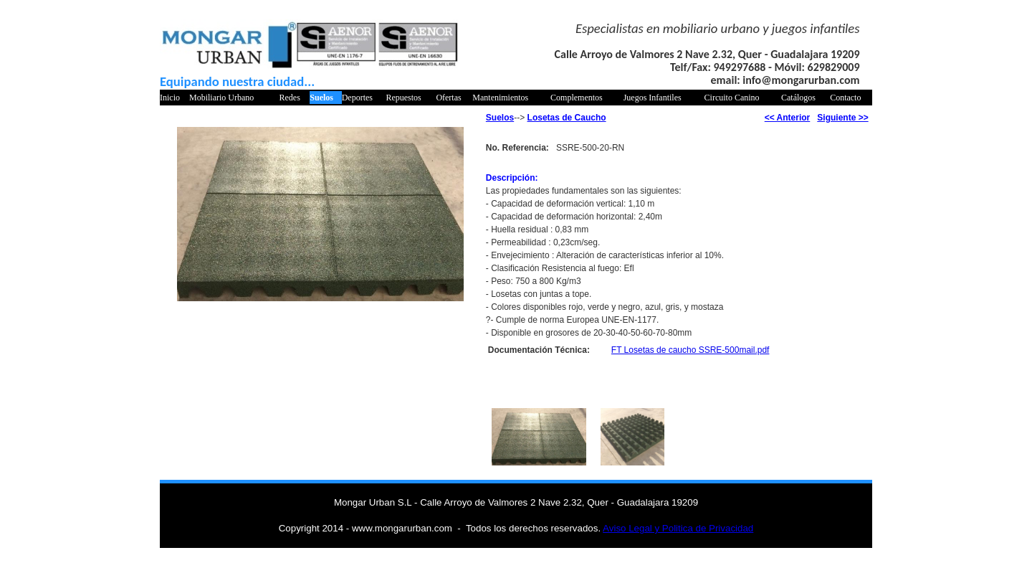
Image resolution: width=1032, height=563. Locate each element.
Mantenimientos (500, 98)
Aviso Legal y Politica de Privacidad (678, 528)
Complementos (576, 98)
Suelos (321, 98)
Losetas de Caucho (566, 118)
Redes (290, 98)
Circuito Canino (732, 98)
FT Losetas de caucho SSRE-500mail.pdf (690, 350)
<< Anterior (788, 118)
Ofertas (448, 98)
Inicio (170, 98)
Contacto (845, 98)
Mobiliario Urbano (221, 98)
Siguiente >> (842, 118)
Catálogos (798, 98)
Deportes (357, 98)
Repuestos (403, 98)
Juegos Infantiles (653, 98)
